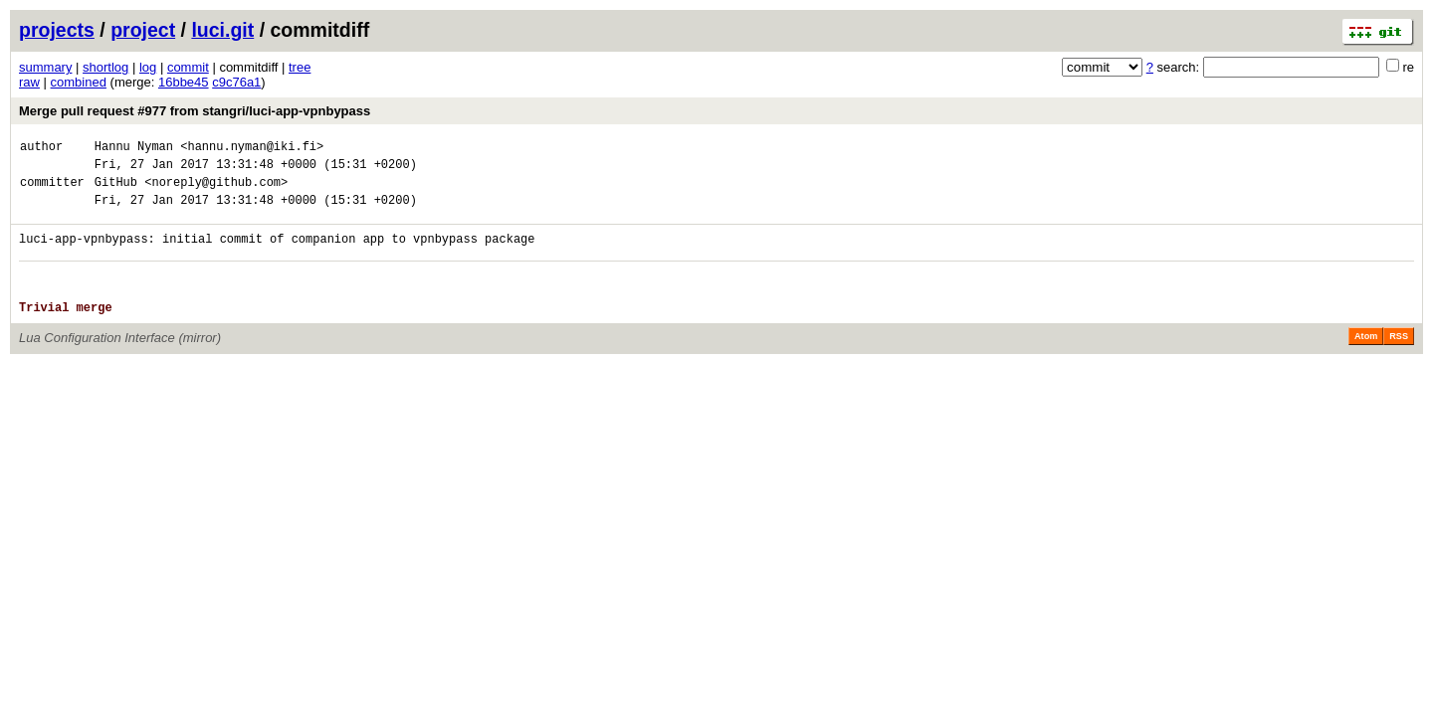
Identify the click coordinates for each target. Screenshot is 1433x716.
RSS (1398, 360)
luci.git (222, 30)
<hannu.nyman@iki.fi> (251, 148)
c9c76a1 (236, 82)
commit (188, 67)
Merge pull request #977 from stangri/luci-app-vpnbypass (194, 110)
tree (299, 67)
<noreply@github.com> (216, 190)
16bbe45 (183, 82)
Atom (1365, 360)
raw (29, 82)
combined (78, 82)
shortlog (105, 67)
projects (57, 30)
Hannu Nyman (134, 148)
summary (45, 67)
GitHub (116, 190)
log (147, 67)
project (142, 30)
